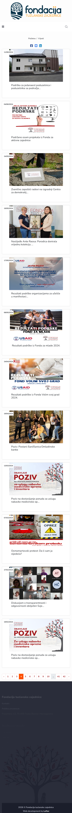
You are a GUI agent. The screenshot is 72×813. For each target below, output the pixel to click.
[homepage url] (36, 10)
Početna (31, 38)
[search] (66, 27)
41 (58, 676)
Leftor (46, 811)
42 (64, 676)
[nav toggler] (3, 27)
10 (48, 676)
